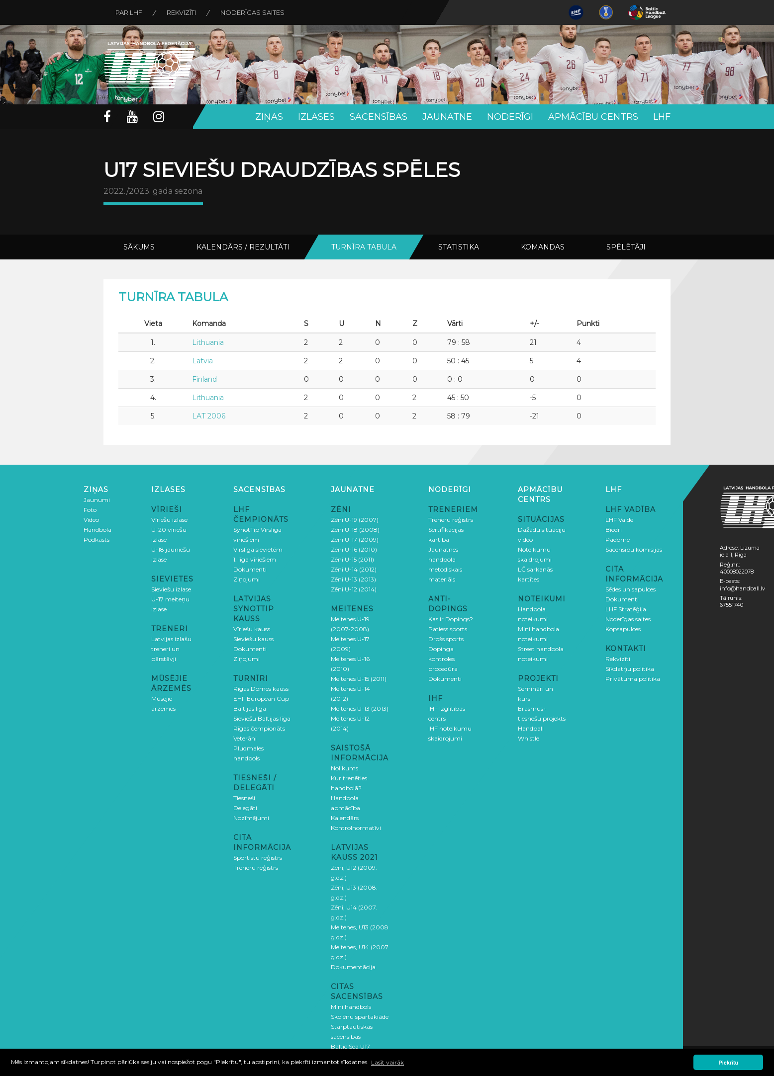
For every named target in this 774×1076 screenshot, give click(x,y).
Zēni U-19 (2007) (355, 519)
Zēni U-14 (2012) (354, 569)
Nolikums (344, 768)
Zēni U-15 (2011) (352, 559)
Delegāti (245, 808)
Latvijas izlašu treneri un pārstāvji (171, 648)
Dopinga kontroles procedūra (443, 658)
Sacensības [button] (378, 116)
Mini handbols (351, 1006)
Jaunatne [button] (447, 116)
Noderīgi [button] (510, 116)
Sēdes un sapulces (630, 589)
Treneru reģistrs (255, 867)
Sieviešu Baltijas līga (261, 718)
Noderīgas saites (254, 12)
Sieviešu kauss (253, 639)
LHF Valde (619, 519)
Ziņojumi (246, 579)
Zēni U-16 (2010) (354, 549)
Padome (617, 539)
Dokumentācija (353, 967)
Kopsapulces (623, 629)
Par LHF (129, 12)
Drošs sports (446, 639)
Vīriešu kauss (251, 629)
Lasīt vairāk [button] (387, 1062)
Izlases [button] (316, 116)
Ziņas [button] (269, 116)
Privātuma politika (632, 678)
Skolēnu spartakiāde (359, 1016)
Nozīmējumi (251, 818)
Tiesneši (244, 798)
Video (91, 519)
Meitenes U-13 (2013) (359, 708)
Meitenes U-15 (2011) (359, 678)
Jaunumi (97, 499)
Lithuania (208, 342)
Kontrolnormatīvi (356, 827)
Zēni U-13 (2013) (353, 579)
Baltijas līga (249, 708)
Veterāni (245, 738)
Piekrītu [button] (729, 1063)
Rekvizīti (182, 12)
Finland (204, 379)
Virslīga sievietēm (258, 549)
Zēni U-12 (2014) (354, 589)
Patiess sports (447, 629)
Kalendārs (345, 818)
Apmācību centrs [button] (593, 116)
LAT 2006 (208, 416)
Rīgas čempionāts (259, 728)
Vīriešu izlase (169, 519)
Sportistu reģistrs (257, 857)
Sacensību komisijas (633, 549)
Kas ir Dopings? (450, 619)
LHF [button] (662, 116)
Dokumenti (250, 569)
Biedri (613, 529)
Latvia (202, 360)
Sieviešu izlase (171, 589)
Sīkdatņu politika (629, 668)
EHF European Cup (261, 698)
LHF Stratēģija (625, 609)
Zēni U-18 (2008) (355, 529)
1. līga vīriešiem (254, 559)
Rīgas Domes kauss (261, 688)
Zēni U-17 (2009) (355, 539)
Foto (90, 509)
